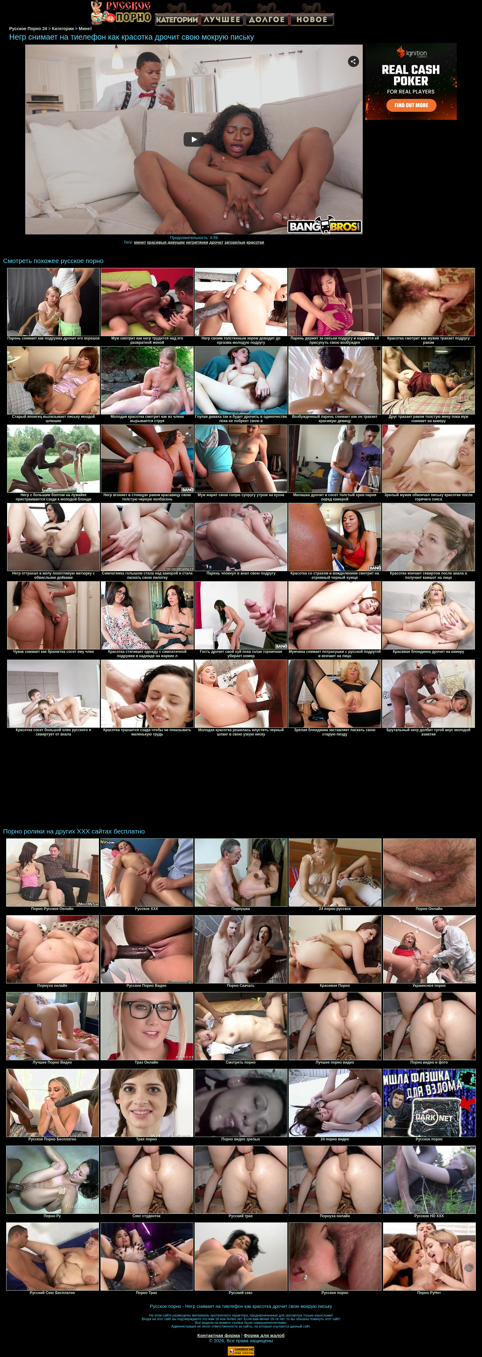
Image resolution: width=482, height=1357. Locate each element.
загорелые (234, 242)
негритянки (197, 242)
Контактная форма (218, 1335)
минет (140, 242)
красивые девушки (166, 242)
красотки (255, 242)
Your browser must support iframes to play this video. (194, 140)
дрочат (216, 242)
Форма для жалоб (264, 1335)
